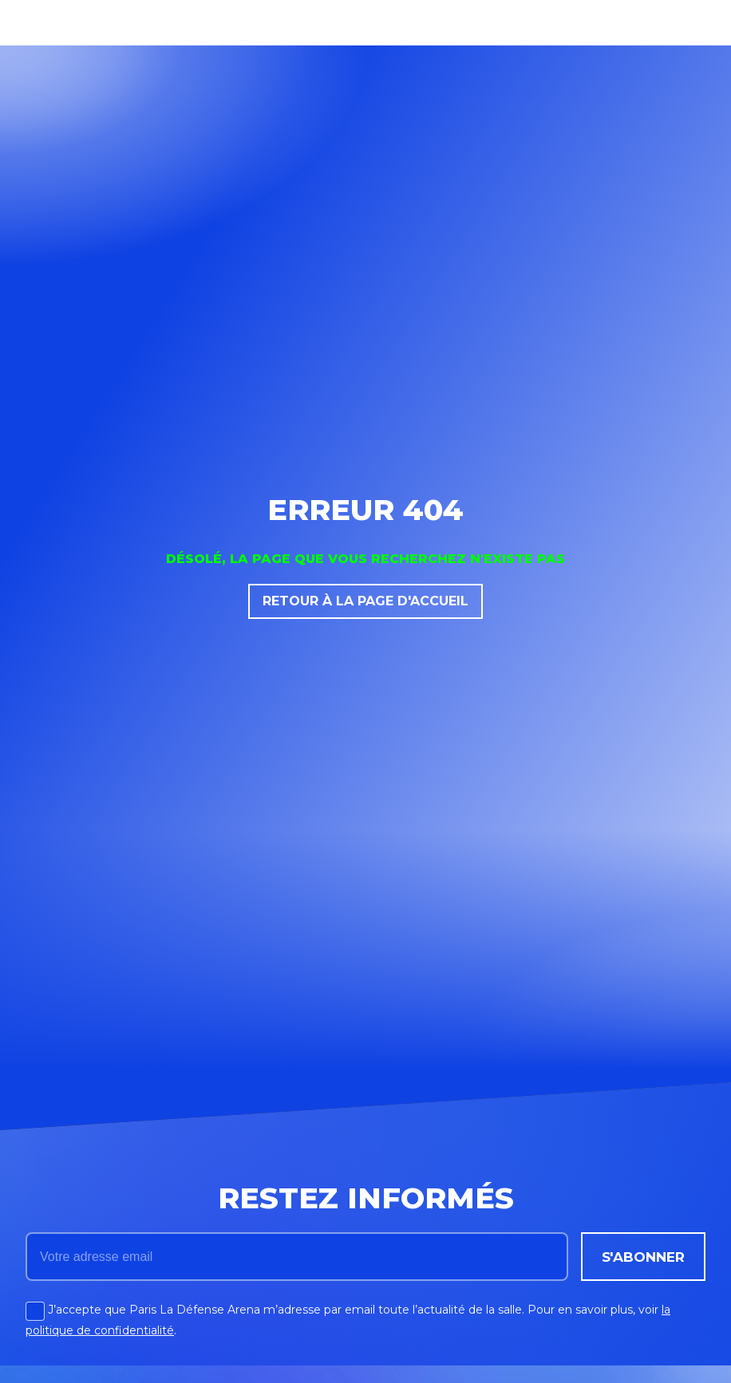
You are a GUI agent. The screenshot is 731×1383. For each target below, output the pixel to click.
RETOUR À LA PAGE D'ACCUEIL (365, 601)
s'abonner (643, 1256)
